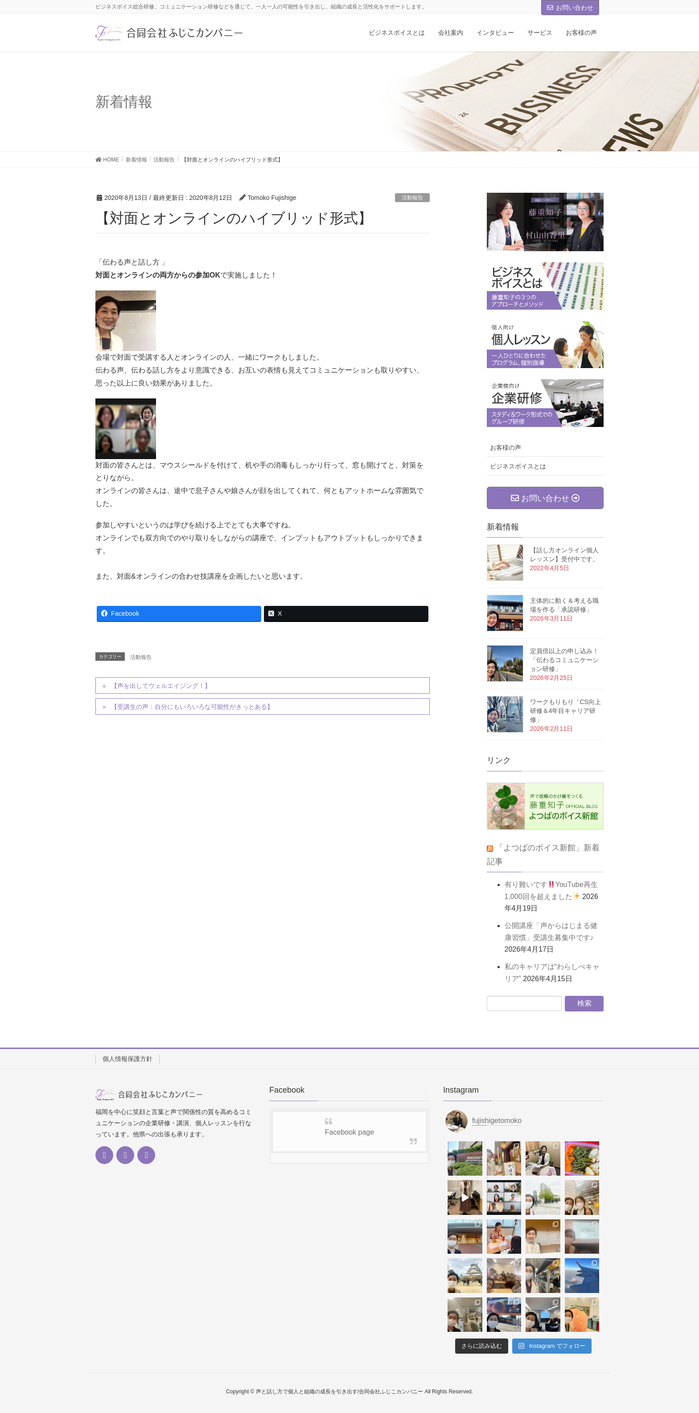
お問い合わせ (570, 7)
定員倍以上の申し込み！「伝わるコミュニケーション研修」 (564, 659)
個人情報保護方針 (127, 1058)
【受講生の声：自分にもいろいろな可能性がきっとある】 (192, 706)
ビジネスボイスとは (518, 466)
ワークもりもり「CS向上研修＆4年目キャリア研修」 (565, 710)
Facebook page (349, 1132)
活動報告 (412, 198)
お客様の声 (505, 447)
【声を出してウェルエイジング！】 (161, 685)
